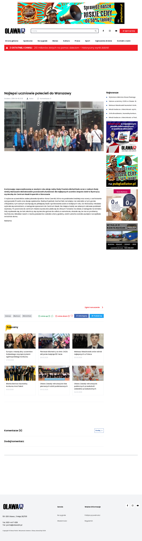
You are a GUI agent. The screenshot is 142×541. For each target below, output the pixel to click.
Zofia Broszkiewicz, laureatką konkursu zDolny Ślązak (122, 113)
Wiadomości (62, 521)
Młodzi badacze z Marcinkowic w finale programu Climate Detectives (122, 117)
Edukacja (8, 316)
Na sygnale (42, 41)
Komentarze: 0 (44, 98)
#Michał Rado (27, 316)
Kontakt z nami (123, 41)
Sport (87, 41)
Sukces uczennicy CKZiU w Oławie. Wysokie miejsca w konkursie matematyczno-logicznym (122, 101)
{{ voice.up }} (46, 315)
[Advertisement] (71, 71)
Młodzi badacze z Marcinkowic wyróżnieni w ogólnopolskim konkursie (122, 109)
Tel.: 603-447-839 (10, 522)
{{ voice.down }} (64, 315)
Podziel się (96, 316)
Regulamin (89, 521)
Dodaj (99, 430)
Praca (77, 41)
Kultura (66, 41)
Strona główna (11, 41)
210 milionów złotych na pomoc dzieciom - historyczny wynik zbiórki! (71, 47)
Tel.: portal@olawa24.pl (12, 525)
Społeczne (28, 41)
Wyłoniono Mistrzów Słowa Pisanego (121, 97)
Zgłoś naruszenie (94, 307)
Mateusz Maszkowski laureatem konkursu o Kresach (122, 105)
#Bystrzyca (16, 316)
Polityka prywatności (92, 515)
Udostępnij (81, 316)
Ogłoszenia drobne (103, 41)
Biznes (55, 41)
